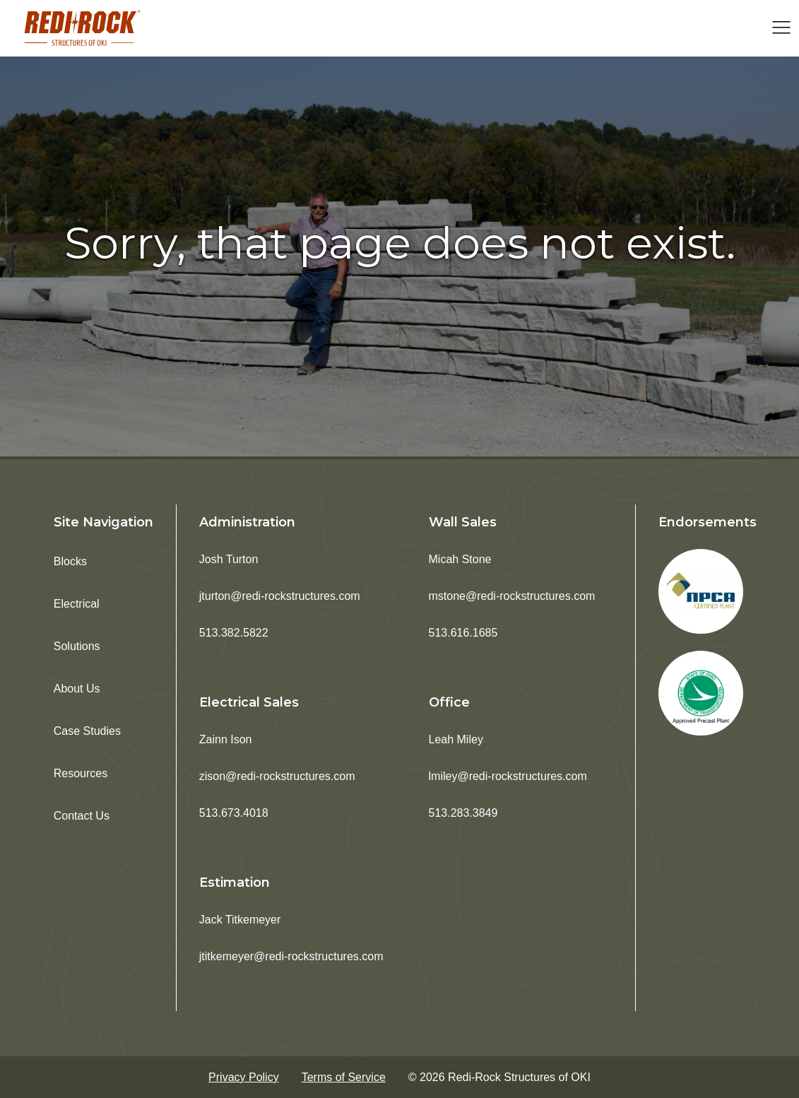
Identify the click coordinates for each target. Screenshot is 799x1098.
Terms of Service (344, 1077)
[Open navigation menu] (781, 28)
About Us (77, 689)
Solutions (77, 646)
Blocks (70, 561)
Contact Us (82, 816)
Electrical (77, 604)
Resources (80, 773)
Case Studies (87, 731)
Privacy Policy (243, 1077)
